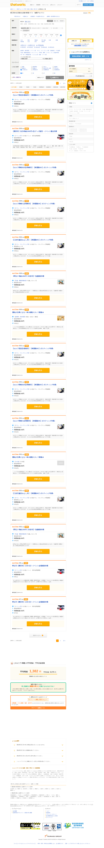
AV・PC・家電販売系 (25, 54)
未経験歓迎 (57, 69)
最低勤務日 (48, 87)
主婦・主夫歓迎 (73, 148)
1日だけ (23, 45)
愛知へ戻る (27, 21)
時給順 (27, 87)
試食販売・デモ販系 (55, 50)
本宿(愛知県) (13, 795)
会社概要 (15, 811)
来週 (57, 40)
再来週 (22, 41)
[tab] (74, 40)
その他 (17, 461)
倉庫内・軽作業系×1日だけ (53, 16)
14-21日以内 (30, 47)
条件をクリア (40, 77)
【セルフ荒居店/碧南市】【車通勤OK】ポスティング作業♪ (33, 95)
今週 (50, 40)
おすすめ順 (13, 87)
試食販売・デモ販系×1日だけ (37, 16)
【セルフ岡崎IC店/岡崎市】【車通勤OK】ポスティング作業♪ (33, 204)
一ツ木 (52, 795)
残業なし (79, 147)
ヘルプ (47, 811)
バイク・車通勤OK (74, 150)
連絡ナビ (32, 4)
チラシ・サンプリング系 (43, 50)
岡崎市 (18, 788)
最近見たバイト (86, 40)
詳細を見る (38, 117)
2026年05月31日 (83, 129)
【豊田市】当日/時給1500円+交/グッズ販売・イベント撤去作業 (34, 131)
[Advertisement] (38, 650)
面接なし (24, 68)
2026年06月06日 (73, 130)
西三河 (71, 141)
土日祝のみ (24, 69)
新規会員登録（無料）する (80, 56)
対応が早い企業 (47, 68)
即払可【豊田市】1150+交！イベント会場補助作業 (30, 566)
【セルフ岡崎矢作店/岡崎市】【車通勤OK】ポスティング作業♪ (34, 167)
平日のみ (56, 68)
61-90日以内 (51, 47)
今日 (22, 40)
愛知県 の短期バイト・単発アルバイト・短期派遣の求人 (22, 804)
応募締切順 (55, 87)
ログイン (79, 4)
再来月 (43, 41)
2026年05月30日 (73, 129)
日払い (45, 66)
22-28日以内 (37, 47)
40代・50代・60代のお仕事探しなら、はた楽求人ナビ (50, 843)
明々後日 (44, 40)
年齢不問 (81, 148)
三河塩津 (24, 798)
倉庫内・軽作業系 (24, 50)
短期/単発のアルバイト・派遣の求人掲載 (22, 812)
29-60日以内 (44, 47)
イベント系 (33, 50)
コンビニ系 (35, 54)
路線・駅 (56, 20)
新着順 (20, 87)
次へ (64, 83)
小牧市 (41, 788)
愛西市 (11, 790)
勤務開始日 (41, 87)
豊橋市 (36, 788)
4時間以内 (35, 69)
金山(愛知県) (26, 795)
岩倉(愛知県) (33, 796)
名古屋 (39, 796)
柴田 (57, 796)
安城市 (30, 788)
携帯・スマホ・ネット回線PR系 (51, 52)
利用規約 (48, 812)
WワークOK (83, 150)
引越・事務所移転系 (25, 52)
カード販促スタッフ (74, 118)
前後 (27, 796)
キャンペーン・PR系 (37, 52)
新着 (23, 66)
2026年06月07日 (83, 130)
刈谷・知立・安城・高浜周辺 (41, 24)
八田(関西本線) (13, 796)
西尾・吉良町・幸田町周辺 (27, 24)
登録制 (55, 66)
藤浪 (57, 795)
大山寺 (19, 795)
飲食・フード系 (43, 54)
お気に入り (52, 4)
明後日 (36, 40)
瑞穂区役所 (41, 795)
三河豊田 (12, 798)
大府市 (52, 788)
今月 (29, 41)
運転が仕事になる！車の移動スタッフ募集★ (28, 312)
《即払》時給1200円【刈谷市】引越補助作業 (28, 276)
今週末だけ (25, 16)
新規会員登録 (78, 45)
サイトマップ (49, 817)
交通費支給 (46, 69)
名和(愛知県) (46, 796)
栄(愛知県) (21, 796)
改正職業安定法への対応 (52, 815)
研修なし (35, 68)
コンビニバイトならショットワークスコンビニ (25, 843)
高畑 (53, 796)
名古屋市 (12, 788)
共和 (47, 795)
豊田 (50, 24)
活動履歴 (38, 4)
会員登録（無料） (88, 4)
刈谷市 (57, 788)
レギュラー (59, 4)
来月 (36, 41)
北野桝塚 (30, 798)
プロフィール (45, 4)
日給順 (34, 87)
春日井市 (25, 788)
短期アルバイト (38, 805)
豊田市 (46, 788)
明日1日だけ (17, 16)
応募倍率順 (62, 87)
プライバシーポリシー (51, 814)
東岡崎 (18, 798)
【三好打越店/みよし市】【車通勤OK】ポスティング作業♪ (33, 240)
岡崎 (53, 24)
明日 (29, 40)
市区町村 (62, 20)
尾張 (57, 804)
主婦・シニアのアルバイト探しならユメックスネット (77, 843)
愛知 (71, 136)
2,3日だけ (31, 45)
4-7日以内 (40, 45)
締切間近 (35, 66)
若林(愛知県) (34, 795)
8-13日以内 (23, 47)
